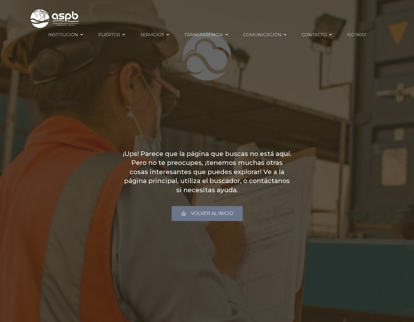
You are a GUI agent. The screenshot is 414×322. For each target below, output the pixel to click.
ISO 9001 (356, 34)
